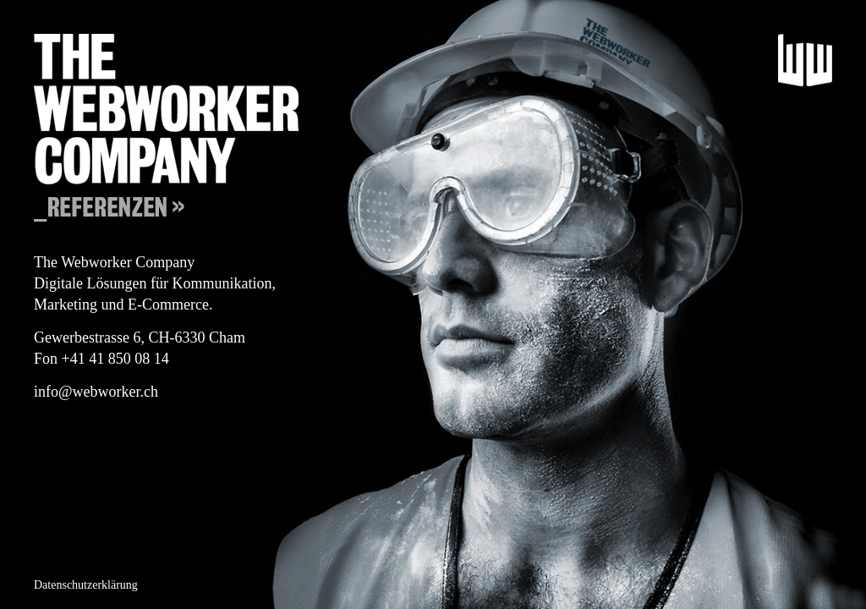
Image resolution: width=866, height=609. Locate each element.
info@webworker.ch (96, 391)
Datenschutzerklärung (86, 585)
